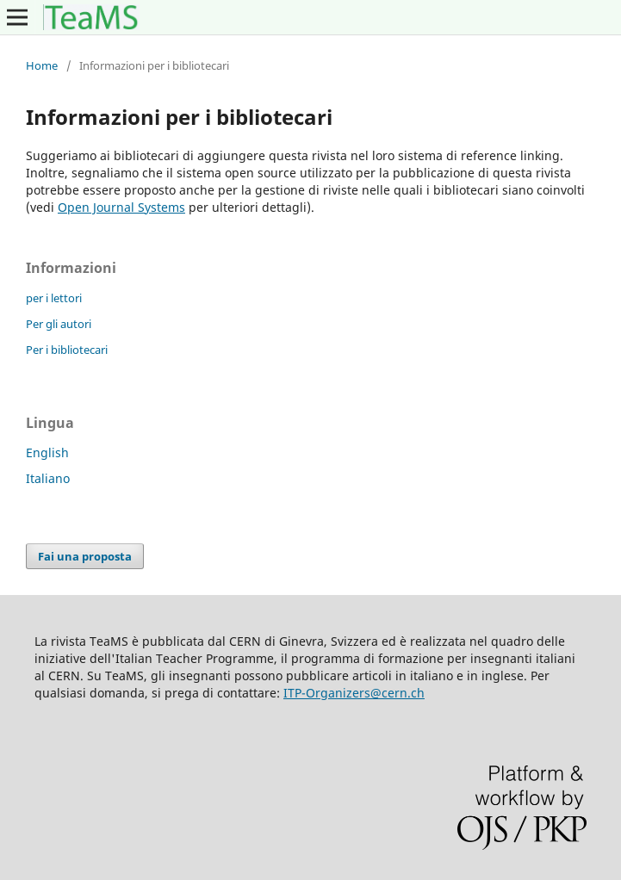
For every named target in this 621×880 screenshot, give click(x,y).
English (47, 452)
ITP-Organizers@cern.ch (354, 693)
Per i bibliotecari (67, 349)
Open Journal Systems (121, 207)
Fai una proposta (85, 556)
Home (42, 65)
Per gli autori (58, 324)
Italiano (48, 478)
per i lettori (54, 298)
